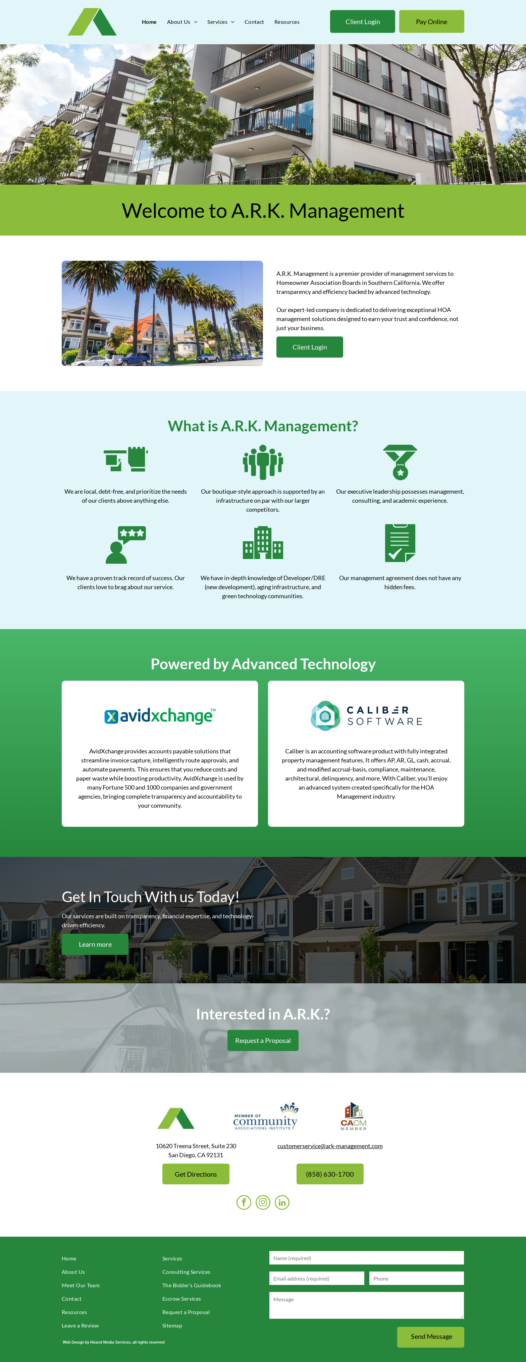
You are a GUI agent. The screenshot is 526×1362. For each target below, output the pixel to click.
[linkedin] (282, 1203)
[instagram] (263, 1203)
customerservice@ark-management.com (330, 1146)
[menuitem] (149, 22)
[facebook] (243, 1203)
